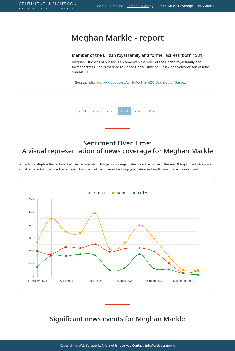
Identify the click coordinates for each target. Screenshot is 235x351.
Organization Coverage (175, 6)
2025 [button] (139, 111)
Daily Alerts (205, 6)
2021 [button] (82, 111)
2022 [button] (96, 111)
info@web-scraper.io (160, 345)
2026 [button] (153, 111)
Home (101, 6)
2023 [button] (110, 111)
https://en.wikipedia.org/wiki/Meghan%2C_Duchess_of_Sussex (137, 82)
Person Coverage (140, 6)
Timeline (116, 6)
